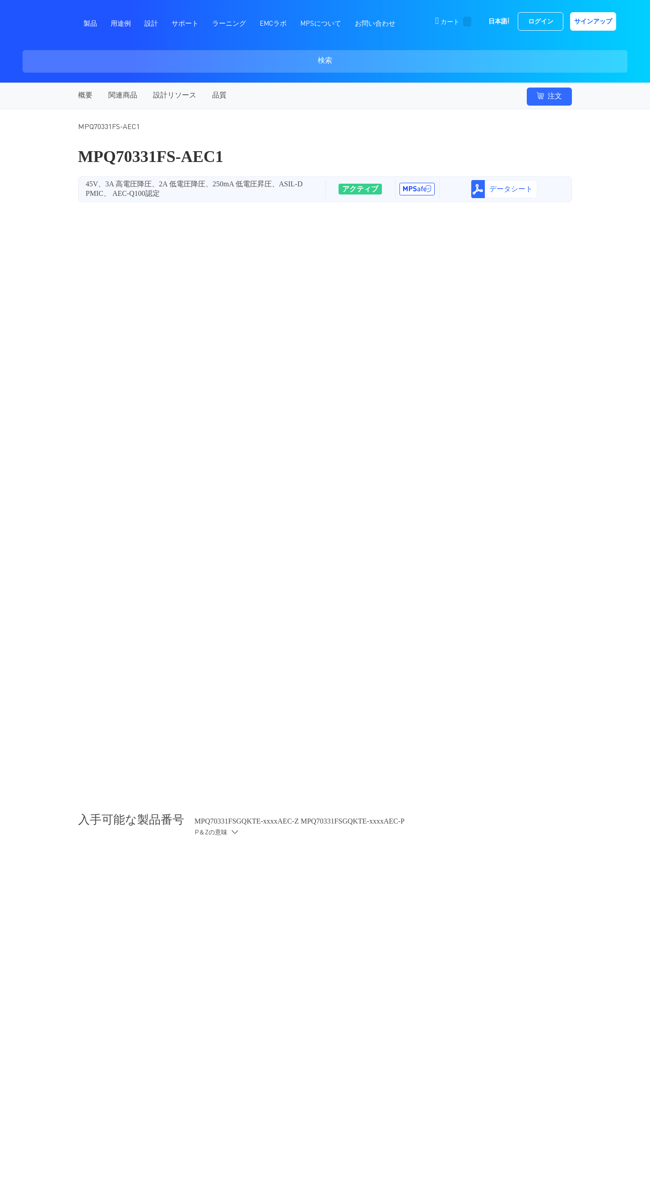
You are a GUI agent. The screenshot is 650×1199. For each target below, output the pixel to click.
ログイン (540, 21)
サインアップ (593, 21)
